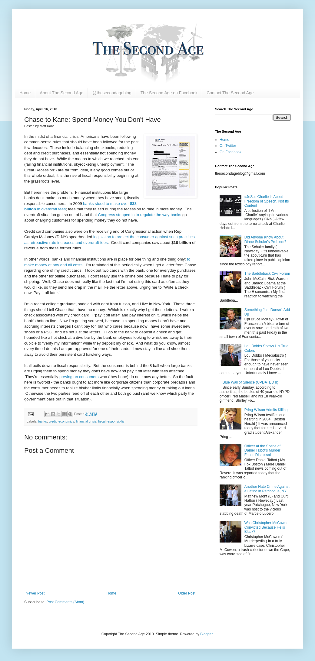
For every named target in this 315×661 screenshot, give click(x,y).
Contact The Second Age (230, 92)
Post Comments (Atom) (65, 602)
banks (42, 421)
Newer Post (35, 593)
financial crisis (86, 421)
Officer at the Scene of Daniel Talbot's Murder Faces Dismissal (262, 450)
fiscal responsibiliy (111, 421)
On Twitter (228, 146)
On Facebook (230, 152)
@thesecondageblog (111, 92)
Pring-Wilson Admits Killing (266, 410)
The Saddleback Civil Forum (267, 273)
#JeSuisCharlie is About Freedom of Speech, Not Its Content (266, 201)
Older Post (186, 593)
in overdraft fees (51, 209)
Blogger (206, 634)
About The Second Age (61, 92)
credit (53, 421)
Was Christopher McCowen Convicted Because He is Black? (266, 527)
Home (25, 92)
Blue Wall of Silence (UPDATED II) (250, 382)
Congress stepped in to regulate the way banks (139, 214)
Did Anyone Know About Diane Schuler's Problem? (265, 239)
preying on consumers (79, 376)
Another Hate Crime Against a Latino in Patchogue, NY (267, 488)
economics (66, 421)
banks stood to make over (106, 203)
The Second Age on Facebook (169, 92)
